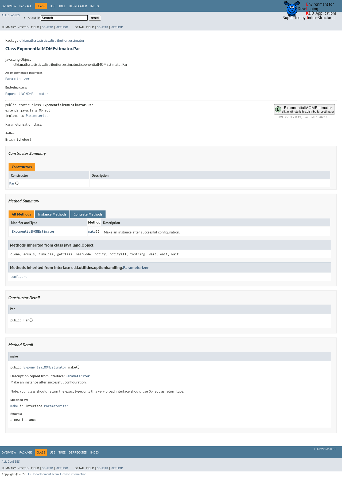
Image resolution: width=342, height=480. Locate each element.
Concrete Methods (87, 214)
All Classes (11, 15)
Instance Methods (52, 214)
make (92, 231)
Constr (47, 27)
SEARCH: (34, 18)
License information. (73, 474)
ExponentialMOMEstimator (26, 94)
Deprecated (78, 6)
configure (18, 277)
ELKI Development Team (42, 474)
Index (94, 6)
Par (12, 183)
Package (25, 6)
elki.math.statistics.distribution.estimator (52, 40)
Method (62, 27)
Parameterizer (17, 79)
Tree (62, 6)
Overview (9, 6)
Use (52, 6)
